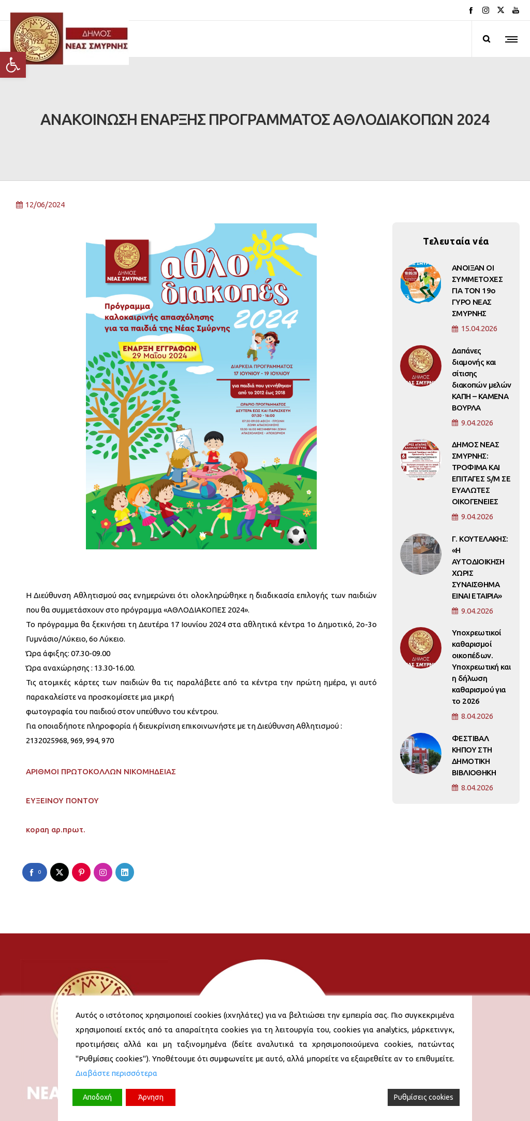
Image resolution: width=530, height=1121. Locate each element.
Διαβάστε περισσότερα (116, 1073)
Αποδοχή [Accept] (97, 1097)
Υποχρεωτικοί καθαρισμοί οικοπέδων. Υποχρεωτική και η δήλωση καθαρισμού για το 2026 (481, 616)
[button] (13, 65)
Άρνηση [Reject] (151, 1097)
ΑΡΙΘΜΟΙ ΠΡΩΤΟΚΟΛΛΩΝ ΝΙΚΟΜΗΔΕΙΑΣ (101, 721)
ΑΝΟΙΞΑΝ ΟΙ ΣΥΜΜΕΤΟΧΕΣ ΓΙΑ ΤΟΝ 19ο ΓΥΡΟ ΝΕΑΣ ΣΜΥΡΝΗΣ (477, 240)
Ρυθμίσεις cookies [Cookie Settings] (423, 1097)
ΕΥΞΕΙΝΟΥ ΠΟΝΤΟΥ (62, 750)
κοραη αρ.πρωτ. (55, 779)
